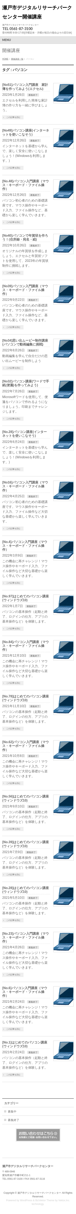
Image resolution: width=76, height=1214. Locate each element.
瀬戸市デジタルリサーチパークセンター (39, 1192)
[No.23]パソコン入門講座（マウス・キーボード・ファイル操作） (25, 937)
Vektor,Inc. (64, 1200)
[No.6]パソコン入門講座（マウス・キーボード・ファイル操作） (24, 991)
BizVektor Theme (44, 1200)
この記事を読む (13, 117)
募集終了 (33, 95)
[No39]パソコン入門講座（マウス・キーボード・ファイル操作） (25, 290)
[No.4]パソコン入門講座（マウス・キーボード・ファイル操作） (24, 545)
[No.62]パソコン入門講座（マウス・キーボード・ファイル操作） (25, 745)
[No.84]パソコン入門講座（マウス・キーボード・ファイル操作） (25, 645)
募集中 (12, 1111)
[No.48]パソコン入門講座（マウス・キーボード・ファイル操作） (25, 185)
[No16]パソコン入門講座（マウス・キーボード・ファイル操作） (25, 486)
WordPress (26, 1200)
